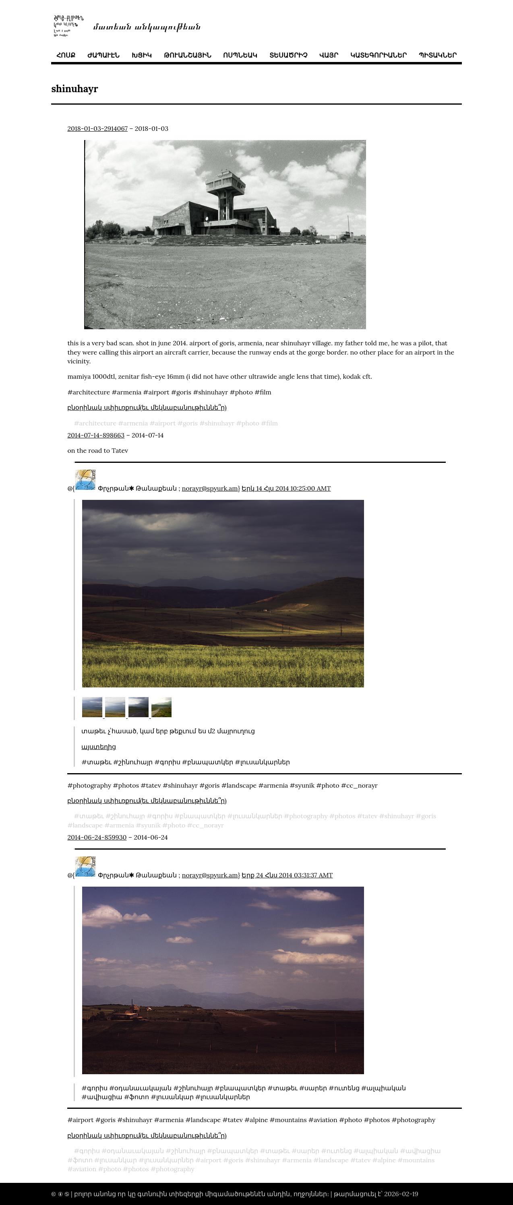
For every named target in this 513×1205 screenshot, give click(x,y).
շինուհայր (128, 816)
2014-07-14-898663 (95, 435)
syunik (151, 825)
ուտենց (339, 1151)
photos (345, 816)
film (272, 423)
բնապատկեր (202, 816)
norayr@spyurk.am (210, 488)
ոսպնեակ (240, 55)
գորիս (162, 816)
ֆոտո (83, 1160)
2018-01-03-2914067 (97, 128)
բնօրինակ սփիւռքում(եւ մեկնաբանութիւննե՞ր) (146, 407)
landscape (88, 825)
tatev (369, 816)
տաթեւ (91, 816)
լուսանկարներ (257, 816)
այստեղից (98, 747)
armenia (136, 423)
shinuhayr (219, 423)
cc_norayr (208, 825)
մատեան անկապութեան (147, 25)
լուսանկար (118, 1160)
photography (308, 816)
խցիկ (142, 55)
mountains (418, 1160)
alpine (387, 1160)
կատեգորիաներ (378, 55)
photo (250, 423)
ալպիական (378, 1151)
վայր (328, 55)
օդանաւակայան (135, 1151)
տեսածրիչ (288, 55)
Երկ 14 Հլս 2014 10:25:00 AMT (286, 488)
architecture (97, 423)
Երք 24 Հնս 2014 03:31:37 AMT (287, 875)
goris (190, 423)
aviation (85, 1169)
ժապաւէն (103, 55)
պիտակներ (438, 55)
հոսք (65, 55)
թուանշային (187, 55)
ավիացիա (423, 1151)
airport (165, 423)
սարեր (308, 1151)
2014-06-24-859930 (96, 837)
